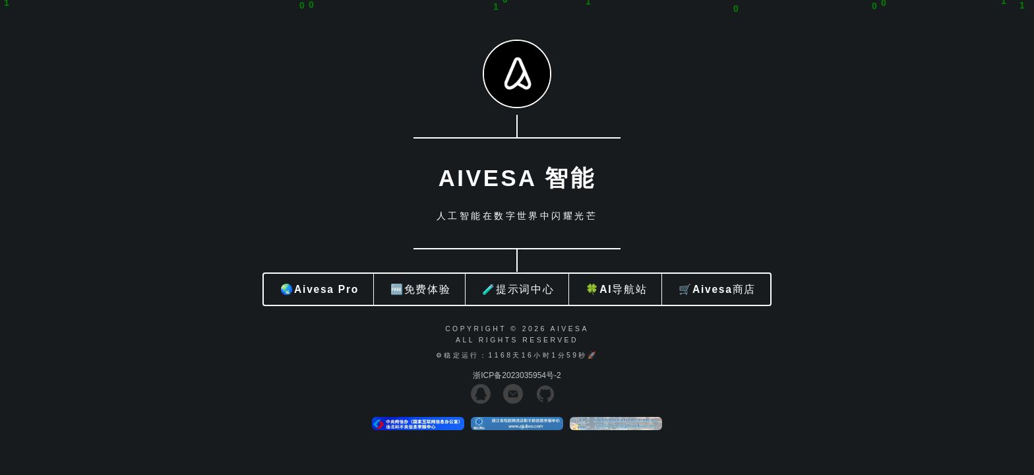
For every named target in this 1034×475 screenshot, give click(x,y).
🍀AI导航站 (616, 289)
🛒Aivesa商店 (717, 289)
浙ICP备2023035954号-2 (517, 375)
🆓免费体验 (420, 289)
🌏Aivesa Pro (319, 289)
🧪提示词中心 (518, 289)
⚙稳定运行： (462, 355)
